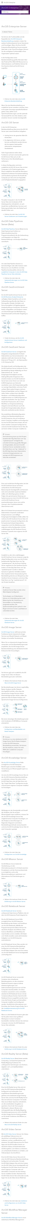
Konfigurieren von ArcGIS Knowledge (15, 854)
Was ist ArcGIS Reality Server (13, 1124)
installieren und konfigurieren (16, 340)
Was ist (13, 683)
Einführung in (15, 901)
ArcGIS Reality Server (7, 1058)
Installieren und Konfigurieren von (16, 1203)
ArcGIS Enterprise (9, 2)
